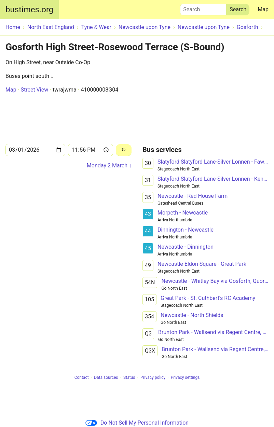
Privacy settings (185, 377)
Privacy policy (152, 377)
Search (203, 8)
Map (263, 9)
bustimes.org (29, 9)
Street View (34, 89)
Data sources (106, 377)
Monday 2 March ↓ (109, 165)
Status (129, 377)
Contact (81, 377)
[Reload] (124, 150)
